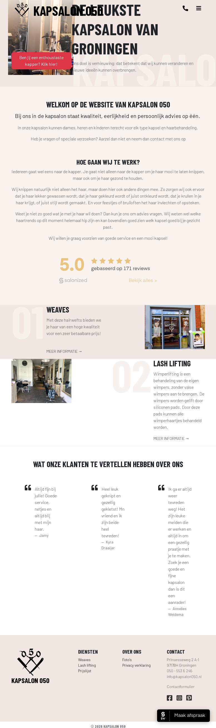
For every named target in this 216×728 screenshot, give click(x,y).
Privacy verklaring (136, 665)
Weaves (84, 659)
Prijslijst (84, 670)
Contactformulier (181, 686)
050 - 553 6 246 (179, 670)
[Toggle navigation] (199, 8)
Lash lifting (87, 665)
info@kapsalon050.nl (184, 676)
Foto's (127, 659)
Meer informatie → (64, 351)
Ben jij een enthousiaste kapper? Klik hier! (41, 61)
